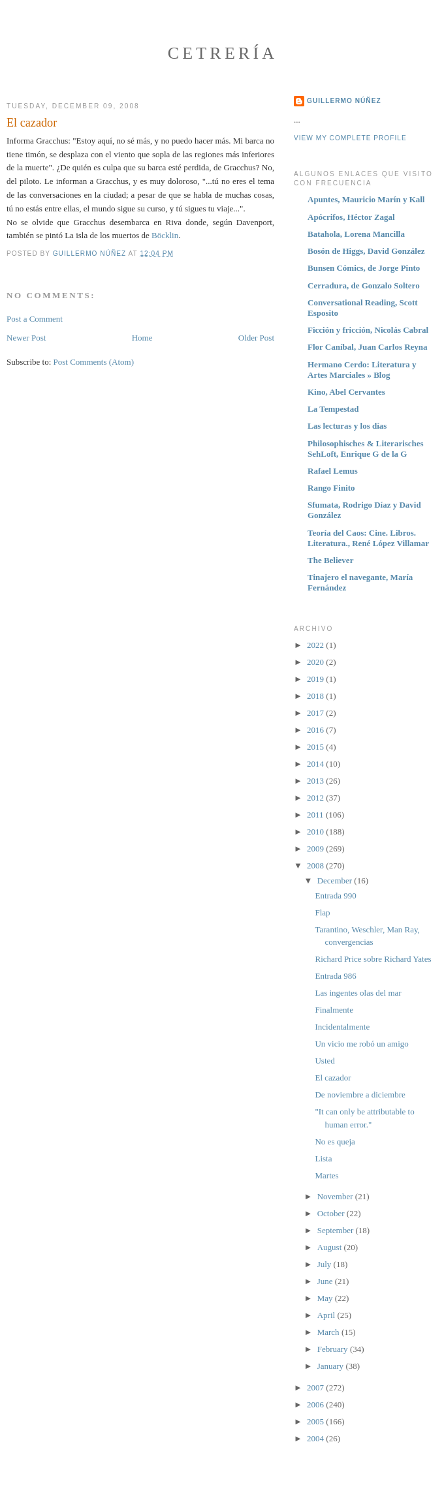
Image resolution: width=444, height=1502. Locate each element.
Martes (326, 1175)
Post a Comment (35, 319)
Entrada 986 (335, 976)
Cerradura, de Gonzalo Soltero (364, 285)
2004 (316, 1438)
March (329, 1332)
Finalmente (334, 1010)
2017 (316, 713)
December (336, 880)
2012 (316, 798)
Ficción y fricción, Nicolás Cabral (368, 330)
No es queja (335, 1141)
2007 (316, 1387)
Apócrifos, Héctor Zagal (351, 217)
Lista (323, 1158)
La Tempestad (333, 409)
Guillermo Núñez (344, 100)
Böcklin (164, 235)
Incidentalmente (342, 1027)
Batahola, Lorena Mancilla (356, 234)
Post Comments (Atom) (94, 362)
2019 (316, 679)
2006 (316, 1404)
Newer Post (26, 338)
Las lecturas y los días (347, 426)
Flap (322, 912)
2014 (316, 764)
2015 (316, 747)
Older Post (256, 338)
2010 (316, 831)
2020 (316, 662)
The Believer (330, 560)
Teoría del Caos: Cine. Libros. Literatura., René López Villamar (368, 538)
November (336, 1196)
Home (142, 338)
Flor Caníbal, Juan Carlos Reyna (368, 347)
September (336, 1230)
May (326, 1298)
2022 (316, 645)
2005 (316, 1421)
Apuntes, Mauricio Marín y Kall (366, 199)
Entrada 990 (335, 895)
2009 (316, 848)
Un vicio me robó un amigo (361, 1044)
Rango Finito (331, 488)
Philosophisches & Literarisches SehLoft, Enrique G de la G (366, 448)
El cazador (333, 1077)
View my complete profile (350, 138)
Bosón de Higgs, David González (366, 251)
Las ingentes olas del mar (358, 993)
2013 (316, 781)
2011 (316, 815)
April (327, 1315)
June (326, 1281)
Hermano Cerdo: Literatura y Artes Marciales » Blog (362, 370)
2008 (316, 865)
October (332, 1213)
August (330, 1247)
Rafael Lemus (333, 471)
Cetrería (223, 53)
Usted (324, 1060)
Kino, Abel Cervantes (346, 392)
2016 (316, 730)
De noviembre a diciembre (360, 1094)
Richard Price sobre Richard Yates (373, 959)
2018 (316, 696)
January (331, 1366)
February (333, 1349)
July (325, 1264)
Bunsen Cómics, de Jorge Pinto (364, 268)
